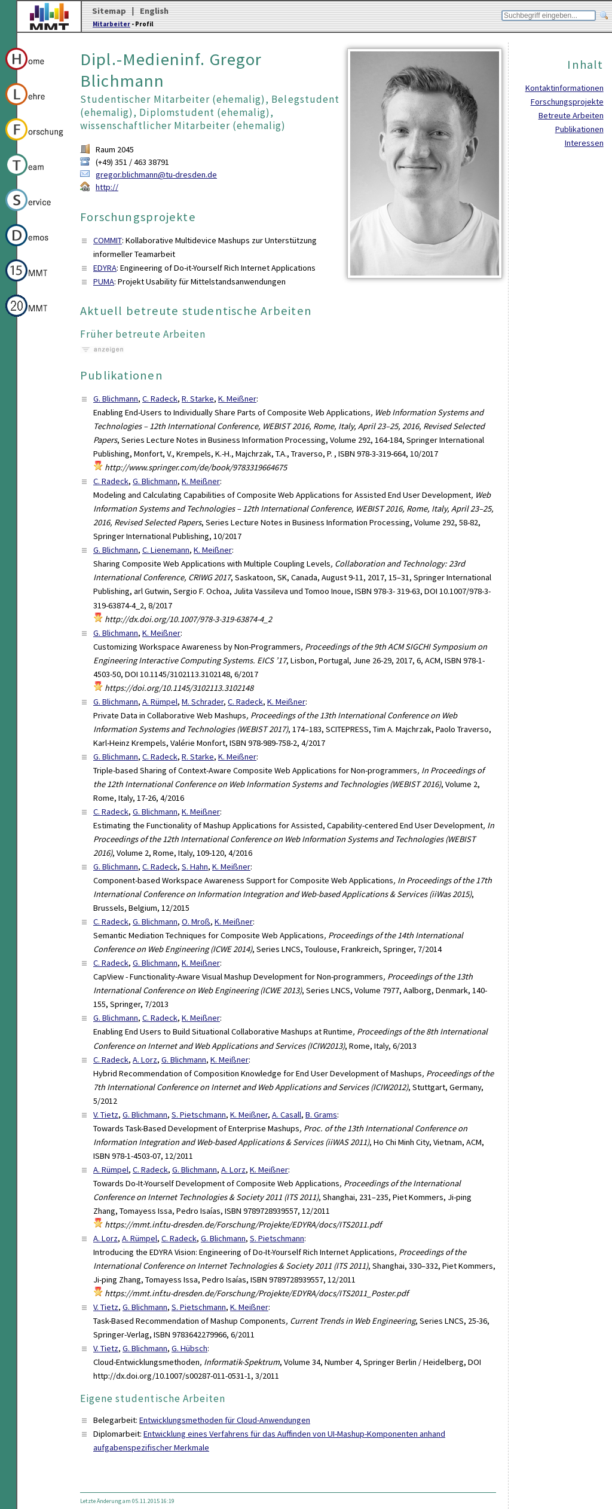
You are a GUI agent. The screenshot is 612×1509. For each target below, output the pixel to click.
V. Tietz (105, 1114)
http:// (107, 187)
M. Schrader (203, 701)
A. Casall (286, 1114)
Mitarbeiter (111, 24)
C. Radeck (160, 398)
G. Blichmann (115, 398)
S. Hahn (195, 866)
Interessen (584, 142)
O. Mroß (196, 921)
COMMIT (107, 240)
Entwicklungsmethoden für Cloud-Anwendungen (224, 1420)
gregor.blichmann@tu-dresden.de (156, 174)
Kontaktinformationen (564, 87)
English (154, 10)
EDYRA (105, 267)
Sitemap (109, 10)
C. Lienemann (165, 549)
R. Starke (198, 398)
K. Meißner (237, 398)
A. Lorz (145, 1059)
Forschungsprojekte (567, 101)
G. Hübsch (189, 1348)
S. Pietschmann (199, 1114)
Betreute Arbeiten (571, 115)
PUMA (103, 281)
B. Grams (321, 1114)
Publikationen (579, 129)
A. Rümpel (160, 701)
